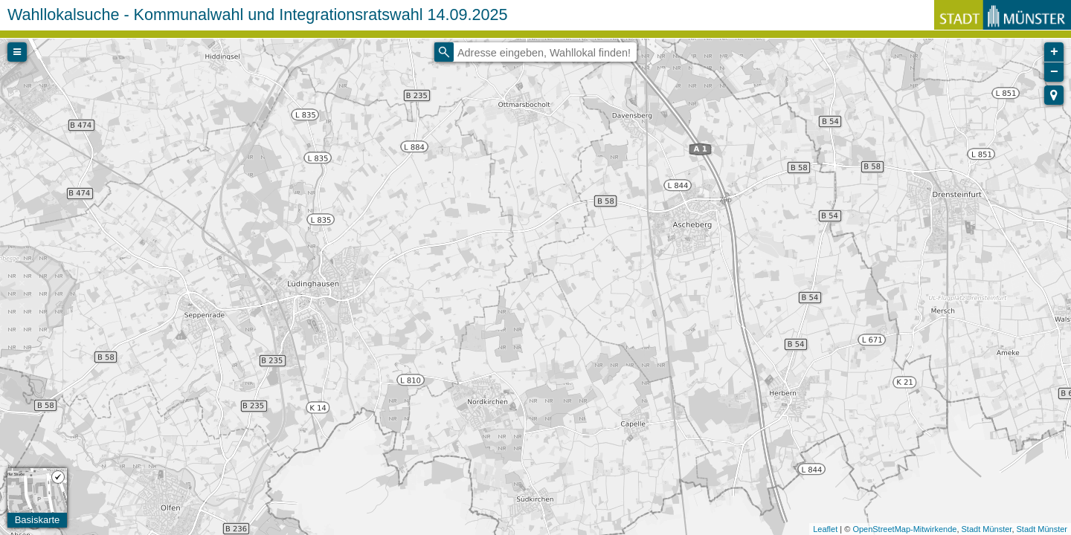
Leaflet (825, 529)
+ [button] (1054, 52)
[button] (1054, 95)
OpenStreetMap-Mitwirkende (904, 529)
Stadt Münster (987, 529)
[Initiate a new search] (444, 52)
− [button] (1054, 72)
